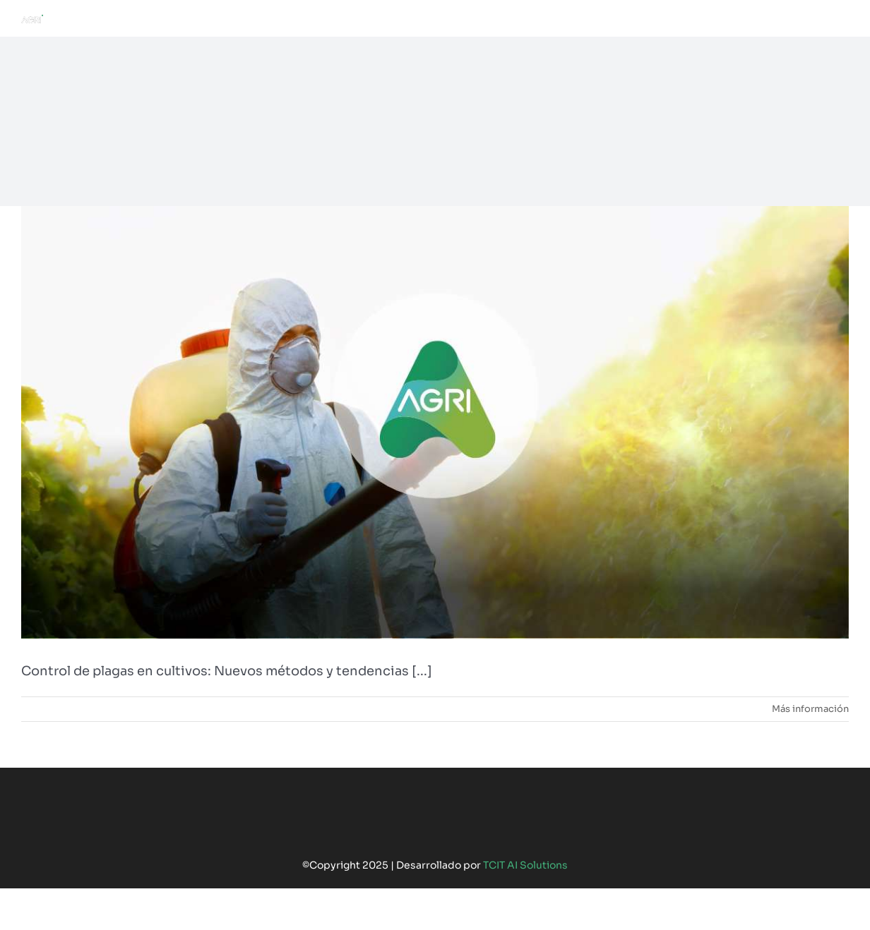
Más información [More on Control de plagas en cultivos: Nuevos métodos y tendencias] (810, 709)
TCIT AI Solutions (525, 865)
